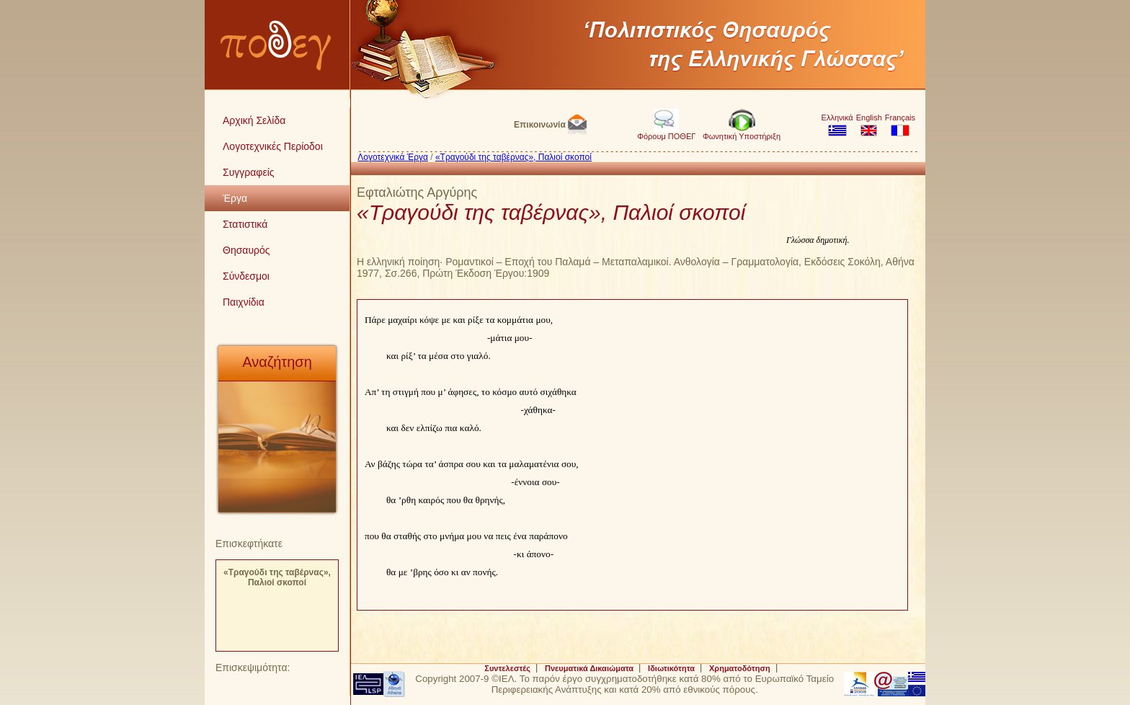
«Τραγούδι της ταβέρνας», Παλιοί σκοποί (277, 577)
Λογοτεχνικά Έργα (392, 157)
